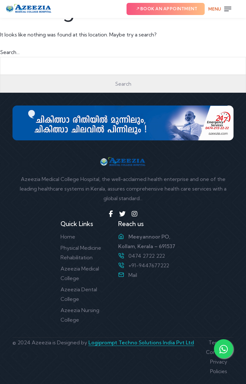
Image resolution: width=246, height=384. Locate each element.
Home (68, 236)
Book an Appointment (166, 8)
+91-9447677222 (148, 265)
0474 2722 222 (146, 256)
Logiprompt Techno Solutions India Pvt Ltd (141, 342)
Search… (10, 52)
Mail (132, 275)
